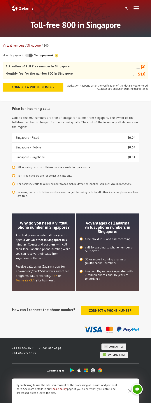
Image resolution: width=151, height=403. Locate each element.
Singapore (34, 45)
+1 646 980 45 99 (49, 348)
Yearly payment (46, 55)
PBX (54, 276)
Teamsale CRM (25, 280)
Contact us (114, 346)
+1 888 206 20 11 (23, 348)
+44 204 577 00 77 (24, 353)
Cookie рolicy (58, 395)
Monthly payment (13, 55)
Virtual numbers (13, 45)
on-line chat (114, 355)
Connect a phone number (33, 87)
